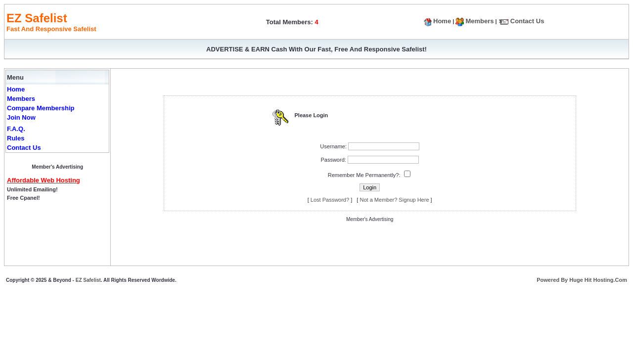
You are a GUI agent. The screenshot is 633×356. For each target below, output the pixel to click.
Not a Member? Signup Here (394, 200)
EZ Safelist (88, 280)
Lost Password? (330, 200)
